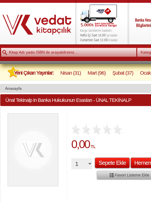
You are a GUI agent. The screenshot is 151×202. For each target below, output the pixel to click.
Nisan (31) (70, 73)
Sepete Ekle (112, 163)
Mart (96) (97, 73)
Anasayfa (13, 88)
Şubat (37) (122, 73)
